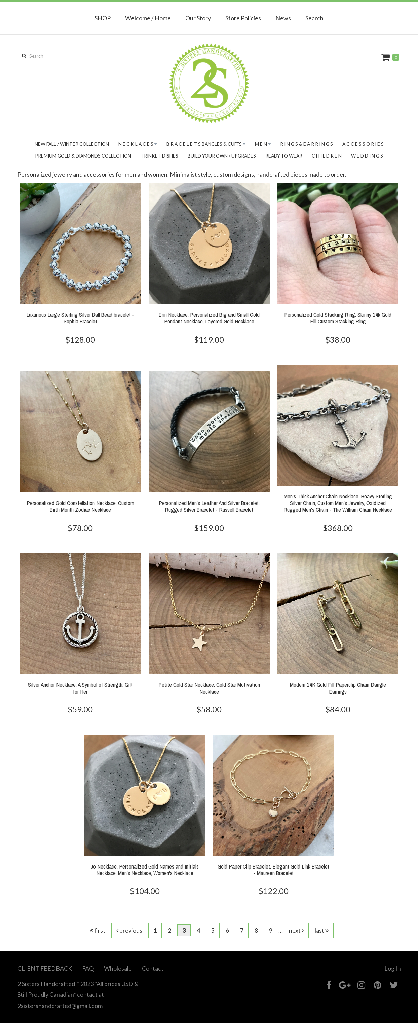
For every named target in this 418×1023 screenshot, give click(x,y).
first (97, 930)
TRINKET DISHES (159, 156)
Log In (392, 968)
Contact (152, 968)
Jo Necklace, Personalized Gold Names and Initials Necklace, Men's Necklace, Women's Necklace (145, 869)
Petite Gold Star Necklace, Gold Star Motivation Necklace (209, 688)
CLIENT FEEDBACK (44, 968)
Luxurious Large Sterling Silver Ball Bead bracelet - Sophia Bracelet (80, 318)
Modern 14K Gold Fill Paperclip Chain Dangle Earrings (338, 688)
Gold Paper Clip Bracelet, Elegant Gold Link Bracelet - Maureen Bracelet (273, 869)
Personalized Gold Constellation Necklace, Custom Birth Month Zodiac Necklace (80, 506)
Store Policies (243, 18)
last (322, 930)
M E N (261, 144)
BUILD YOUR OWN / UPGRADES (222, 156)
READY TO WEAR (283, 156)
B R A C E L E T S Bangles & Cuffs (204, 144)
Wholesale (118, 968)
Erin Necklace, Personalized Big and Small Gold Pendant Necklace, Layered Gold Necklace (209, 318)
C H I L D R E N (327, 156)
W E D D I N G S (367, 156)
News (283, 18)
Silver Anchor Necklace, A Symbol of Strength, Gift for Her (80, 688)
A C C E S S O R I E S (363, 144)
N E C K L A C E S (135, 144)
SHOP (102, 18)
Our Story (198, 18)
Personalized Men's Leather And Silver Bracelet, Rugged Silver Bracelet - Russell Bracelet (209, 506)
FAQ (88, 968)
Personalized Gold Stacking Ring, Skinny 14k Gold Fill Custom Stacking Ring (337, 318)
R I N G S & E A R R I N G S (306, 144)
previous (129, 930)
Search (314, 18)
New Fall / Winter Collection (72, 144)
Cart (386, 57)
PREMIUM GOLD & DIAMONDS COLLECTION (83, 156)
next (296, 930)
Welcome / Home (148, 18)
